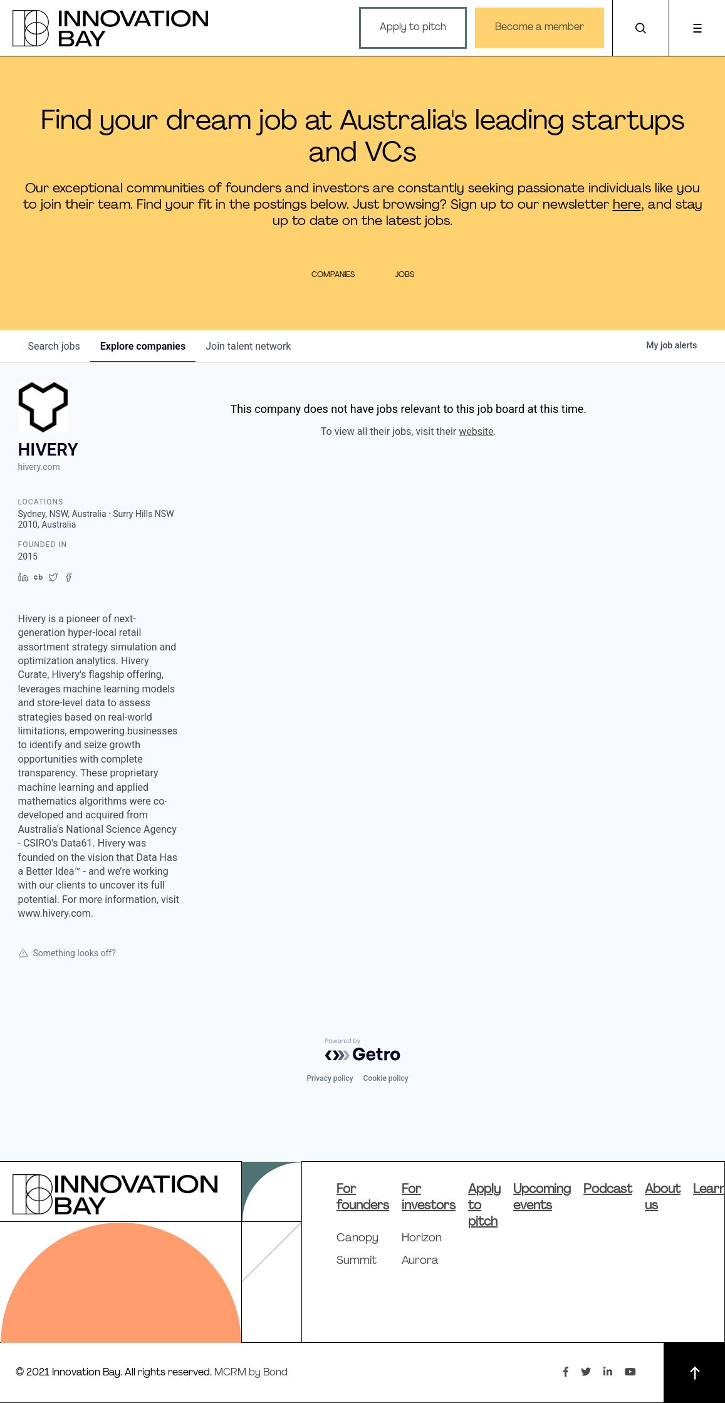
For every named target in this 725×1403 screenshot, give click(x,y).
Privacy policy (329, 1078)
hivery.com (39, 467)
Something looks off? (67, 953)
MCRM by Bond (251, 1373)
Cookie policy (386, 1078)
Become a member (539, 28)
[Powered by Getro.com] (362, 1049)
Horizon (422, 1238)
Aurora (420, 1261)
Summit (356, 1261)
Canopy (357, 1238)
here (627, 205)
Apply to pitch (413, 28)
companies (142, 346)
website (476, 431)
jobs (54, 346)
